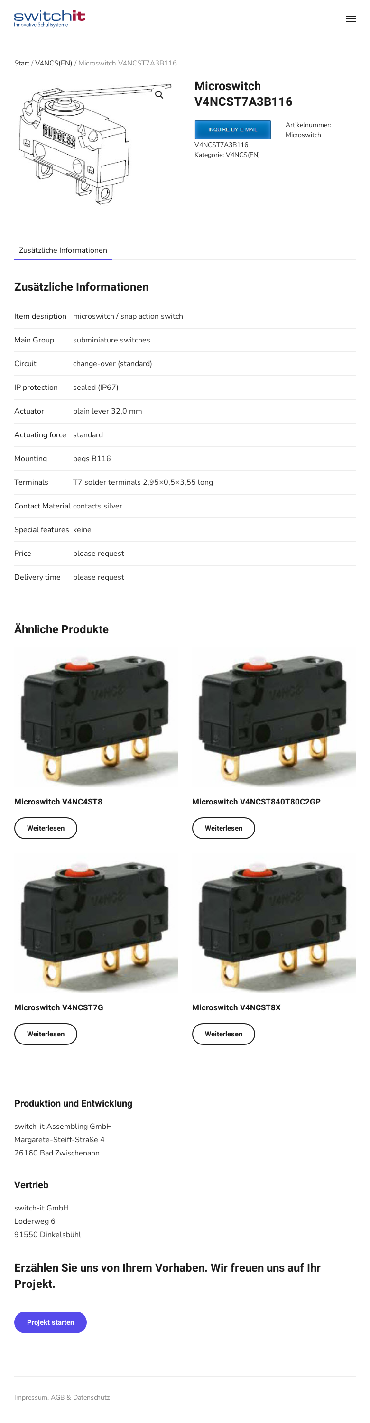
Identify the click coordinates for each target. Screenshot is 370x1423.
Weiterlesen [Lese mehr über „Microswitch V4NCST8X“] (223, 1034)
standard (88, 435)
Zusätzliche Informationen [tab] (63, 250)
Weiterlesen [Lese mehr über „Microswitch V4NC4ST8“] (46, 828)
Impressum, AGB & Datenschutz (62, 1397)
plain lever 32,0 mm (107, 411)
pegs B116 (92, 458)
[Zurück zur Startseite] (49, 19)
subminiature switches (111, 340)
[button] (351, 19)
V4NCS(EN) (54, 63)
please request (98, 553)
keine (82, 530)
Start (21, 63)
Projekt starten (50, 1322)
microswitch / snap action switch (128, 316)
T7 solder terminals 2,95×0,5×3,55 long (143, 482)
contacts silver (97, 506)
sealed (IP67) (96, 387)
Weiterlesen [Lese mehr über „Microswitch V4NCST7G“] (46, 1034)
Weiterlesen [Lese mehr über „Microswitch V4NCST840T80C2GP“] (223, 828)
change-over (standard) (112, 364)
